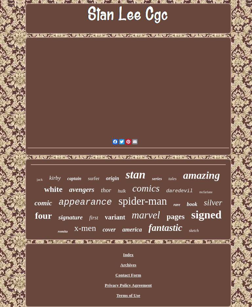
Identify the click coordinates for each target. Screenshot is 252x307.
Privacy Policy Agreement (128, 285)
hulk (122, 191)
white (53, 189)
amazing (201, 175)
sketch (194, 230)
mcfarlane (206, 192)
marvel (146, 215)
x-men (85, 228)
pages (176, 217)
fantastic (165, 227)
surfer (93, 178)
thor (106, 190)
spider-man (142, 201)
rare (177, 204)
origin (112, 178)
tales (173, 178)
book (192, 204)
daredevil (179, 191)
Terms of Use (128, 295)
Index (128, 254)
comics (145, 188)
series (157, 178)
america (132, 229)
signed (206, 215)
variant (115, 217)
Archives (128, 264)
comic (43, 203)
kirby (55, 178)
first (93, 218)
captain (74, 178)
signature (70, 217)
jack (40, 179)
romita (63, 231)
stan (135, 174)
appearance (85, 202)
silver (213, 202)
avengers (81, 190)
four (43, 216)
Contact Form (128, 275)
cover (109, 229)
